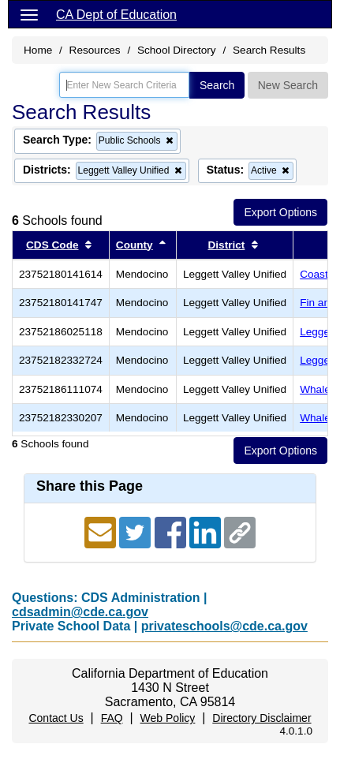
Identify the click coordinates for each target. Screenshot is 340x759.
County (134, 245)
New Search (288, 85)
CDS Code (52, 245)
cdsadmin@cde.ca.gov (80, 612)
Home (38, 50)
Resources (95, 50)
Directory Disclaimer (261, 718)
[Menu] (29, 14)
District (226, 245)
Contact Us (55, 718)
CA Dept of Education (116, 14)
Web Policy (168, 718)
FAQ (112, 718)
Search (217, 85)
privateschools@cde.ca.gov (224, 626)
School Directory (176, 50)
